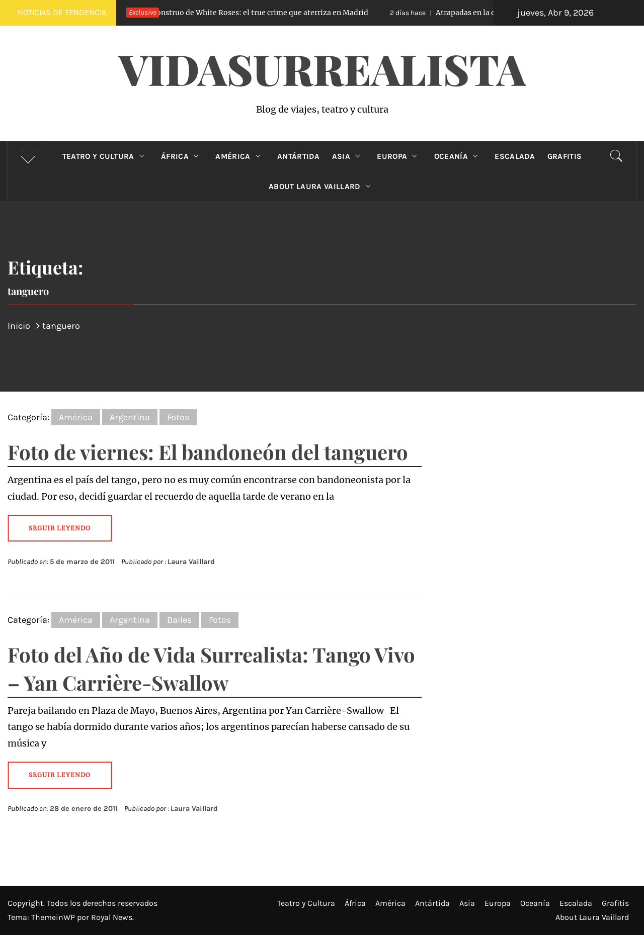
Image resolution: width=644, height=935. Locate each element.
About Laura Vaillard (322, 186)
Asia (348, 156)
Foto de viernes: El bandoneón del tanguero (208, 451)
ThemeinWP (54, 917)
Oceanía (458, 156)
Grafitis (564, 156)
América (240, 156)
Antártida (298, 156)
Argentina (130, 417)
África (182, 156)
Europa (399, 156)
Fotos (178, 417)
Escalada (515, 156)
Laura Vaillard (191, 561)
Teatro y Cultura (105, 156)
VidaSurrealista (322, 68)
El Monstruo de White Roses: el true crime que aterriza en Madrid (237, 12)
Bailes (179, 619)
